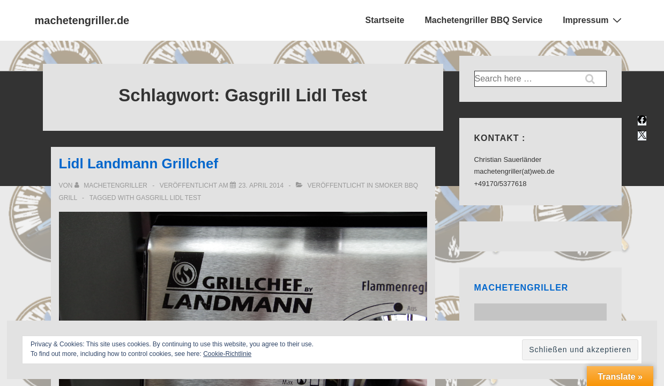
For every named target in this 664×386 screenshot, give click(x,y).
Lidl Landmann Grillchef (139, 163)
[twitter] (642, 135)
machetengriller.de (82, 20)
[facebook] (642, 120)
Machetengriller (521, 287)
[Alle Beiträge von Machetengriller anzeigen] (111, 185)
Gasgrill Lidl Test (169, 198)
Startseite (385, 20)
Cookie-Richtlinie (227, 354)
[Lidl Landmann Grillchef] (260, 185)
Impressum (593, 19)
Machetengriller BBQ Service (483, 20)
